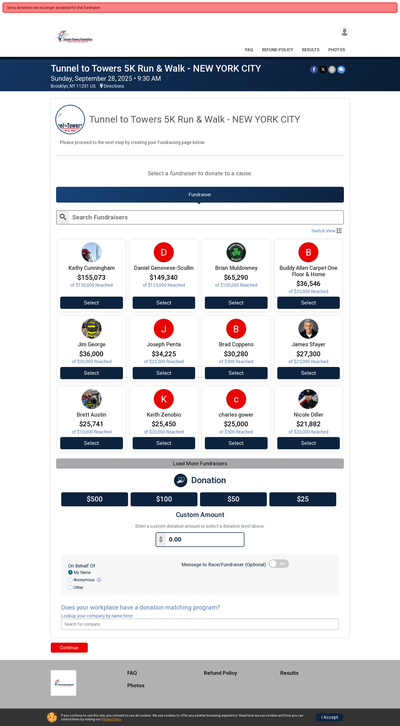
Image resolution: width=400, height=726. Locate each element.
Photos (336, 49)
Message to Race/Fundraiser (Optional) (223, 564)
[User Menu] (344, 31)
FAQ (249, 49)
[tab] (200, 195)
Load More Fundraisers (200, 464)
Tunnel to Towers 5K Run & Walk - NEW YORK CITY (156, 68)
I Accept (329, 717)
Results (310, 49)
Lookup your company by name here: (97, 616)
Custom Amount (200, 515)
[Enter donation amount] (205, 540)
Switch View (326, 231)
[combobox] (200, 624)
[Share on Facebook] (314, 69)
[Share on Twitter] (323, 69)
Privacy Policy (111, 719)
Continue (69, 648)
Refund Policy (277, 49)
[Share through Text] (341, 69)
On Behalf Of (81, 566)
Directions (114, 86)
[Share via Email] (332, 69)
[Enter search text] (206, 217)
